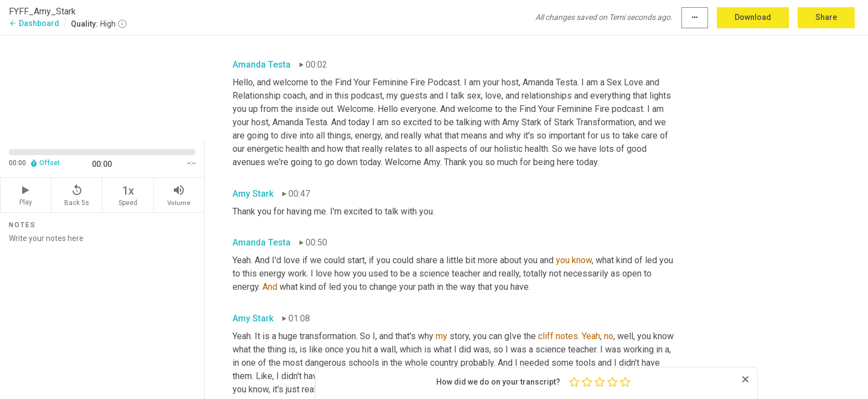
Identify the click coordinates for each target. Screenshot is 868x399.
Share (826, 17)
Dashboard (34, 23)
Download (753, 17)
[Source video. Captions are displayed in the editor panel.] (102, 86)
